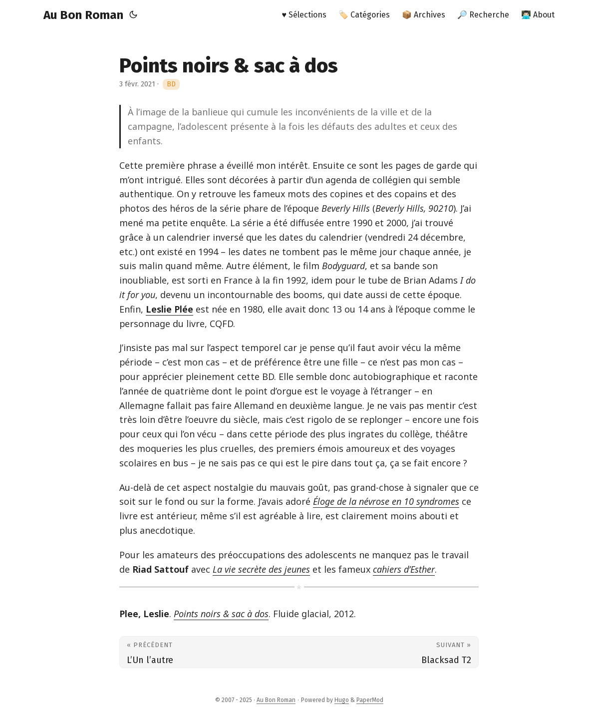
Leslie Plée (169, 309)
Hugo (341, 700)
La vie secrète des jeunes (261, 569)
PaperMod (369, 700)
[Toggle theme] (133, 15)
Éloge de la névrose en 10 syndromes (386, 501)
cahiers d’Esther (404, 569)
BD (171, 84)
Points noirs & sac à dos (221, 614)
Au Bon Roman (83, 15)
